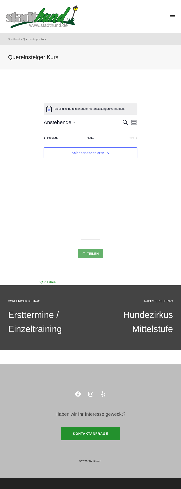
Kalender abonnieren (87, 153)
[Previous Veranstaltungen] (51, 138)
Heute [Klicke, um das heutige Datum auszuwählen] (90, 137)
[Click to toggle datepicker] (59, 122)
